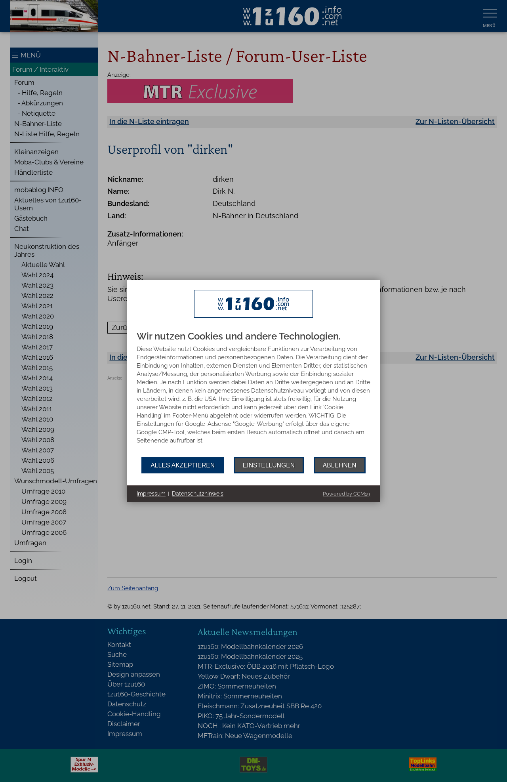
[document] (253, 394)
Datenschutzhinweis (197, 493)
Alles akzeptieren (183, 465)
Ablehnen (339, 465)
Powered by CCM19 (346, 494)
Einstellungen (269, 465)
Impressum (151, 493)
